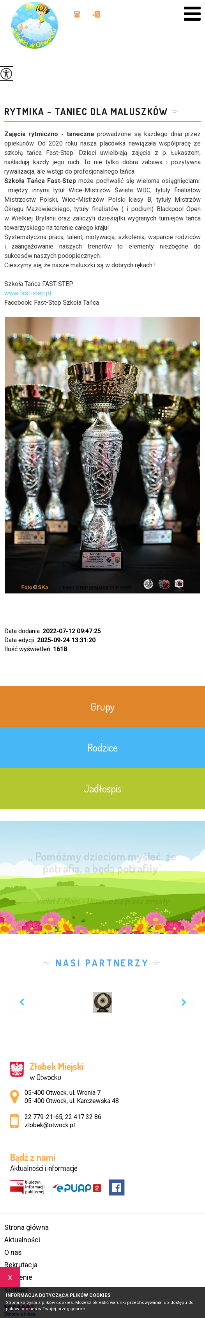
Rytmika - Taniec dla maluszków (86, 111)
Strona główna (26, 1227)
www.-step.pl (27, 293)
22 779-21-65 (43, 1117)
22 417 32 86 (83, 1117)
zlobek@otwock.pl (96, 14)
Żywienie (18, 1277)
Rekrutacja (20, 1265)
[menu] (192, 14)
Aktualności (22, 1240)
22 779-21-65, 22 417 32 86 (77, 14)
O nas (13, 1252)
